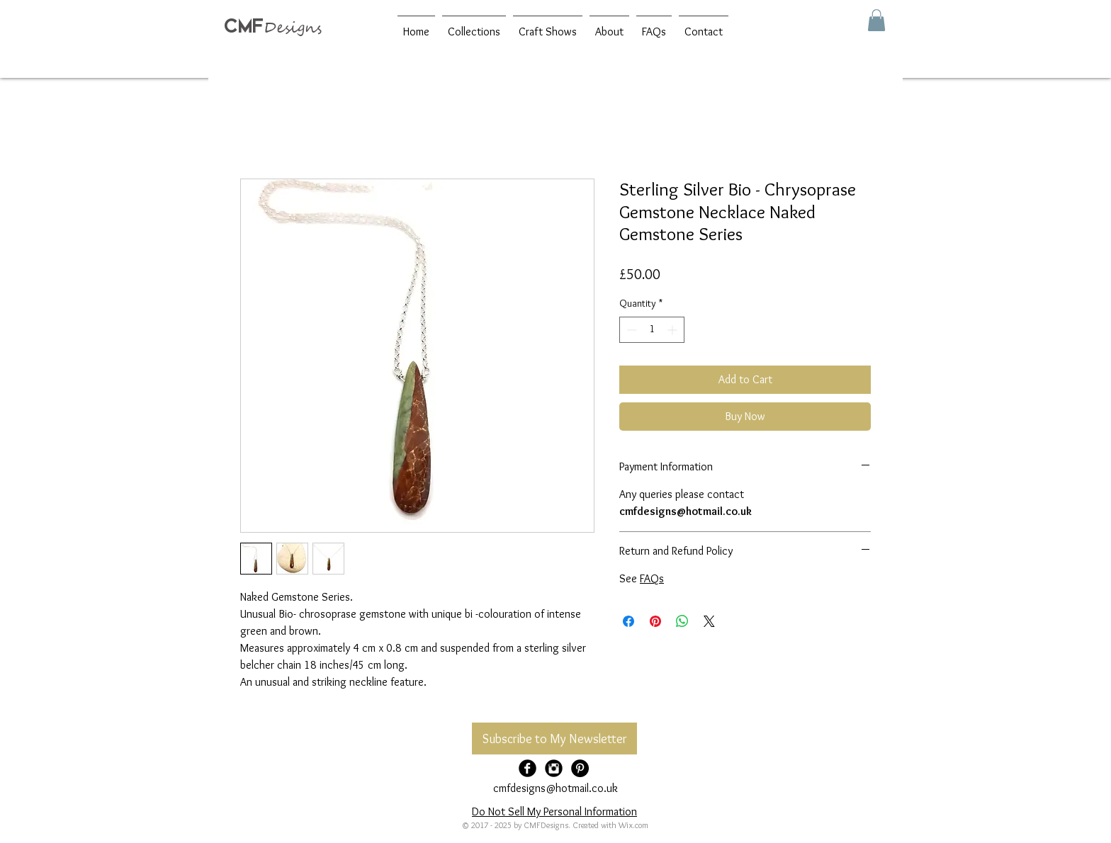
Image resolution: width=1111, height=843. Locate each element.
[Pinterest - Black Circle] (580, 768)
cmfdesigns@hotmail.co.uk (555, 788)
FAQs (652, 578)
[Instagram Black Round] (554, 768)
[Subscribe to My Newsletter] (554, 738)
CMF (244, 26)
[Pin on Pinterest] (655, 621)
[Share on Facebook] (628, 621)
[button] (876, 20)
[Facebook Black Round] (527, 768)
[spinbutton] (652, 329)
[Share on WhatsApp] (682, 621)
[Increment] (673, 329)
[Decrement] (630, 329)
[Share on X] (709, 621)
